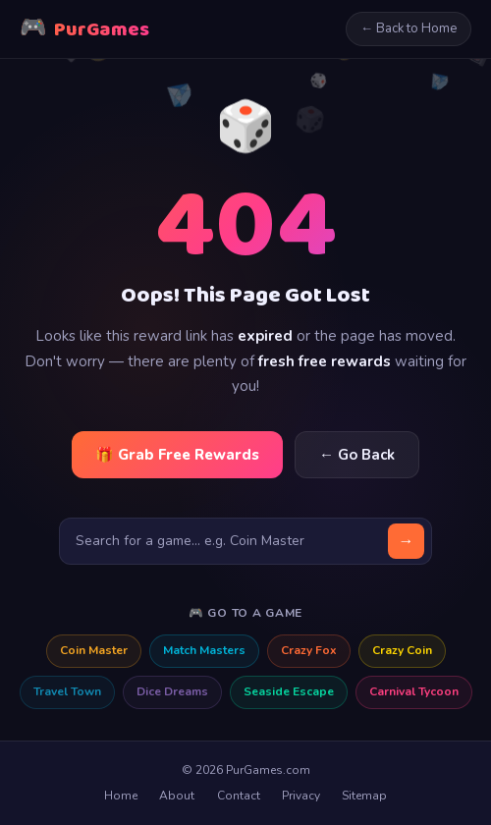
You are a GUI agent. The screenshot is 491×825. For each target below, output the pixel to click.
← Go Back (357, 455)
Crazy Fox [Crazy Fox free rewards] (309, 650)
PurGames (84, 29)
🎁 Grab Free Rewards (177, 455)
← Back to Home (408, 28)
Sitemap (364, 795)
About (176, 795)
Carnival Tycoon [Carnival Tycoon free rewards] (414, 691)
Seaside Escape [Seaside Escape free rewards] (289, 691)
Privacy (301, 795)
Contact (238, 795)
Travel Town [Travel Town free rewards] (67, 691)
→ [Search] (406, 540)
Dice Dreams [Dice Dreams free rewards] (172, 691)
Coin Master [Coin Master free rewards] (94, 650)
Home (120, 795)
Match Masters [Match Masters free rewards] (204, 650)
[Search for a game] (245, 541)
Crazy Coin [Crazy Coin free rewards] (402, 650)
